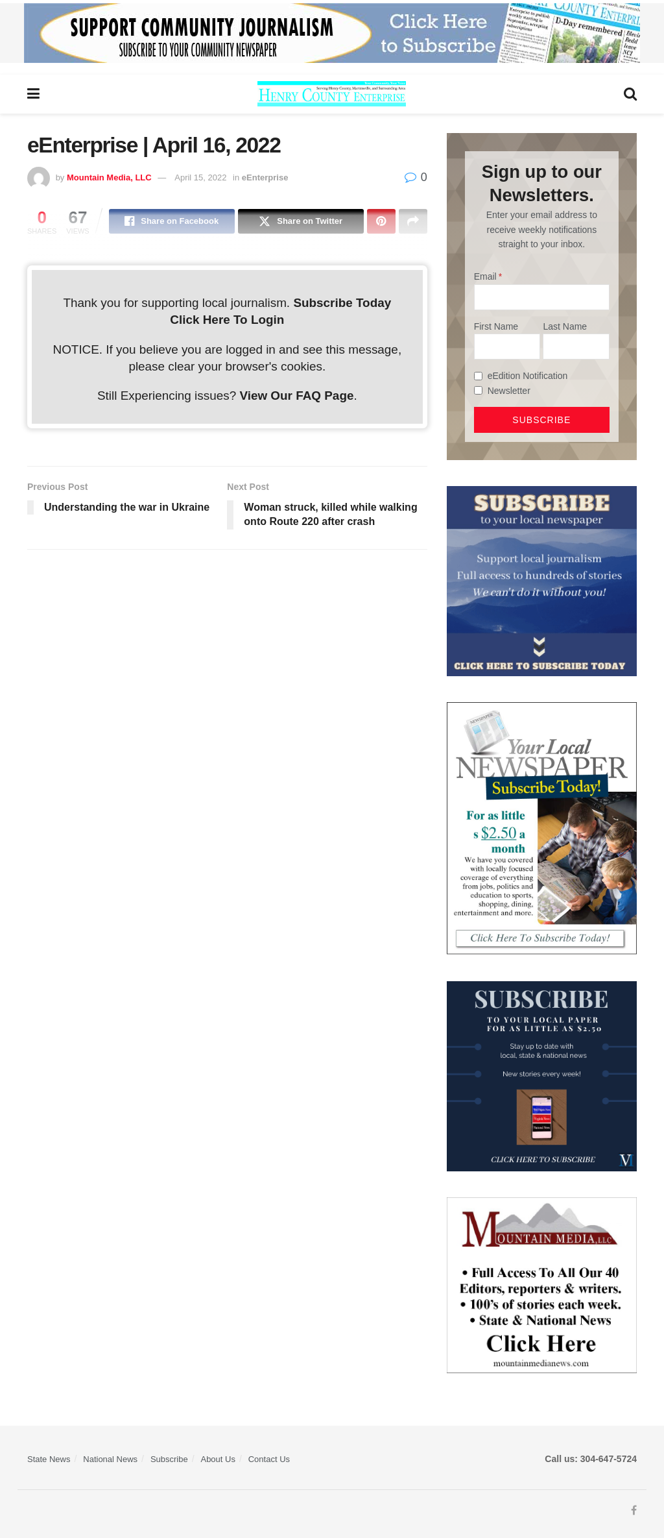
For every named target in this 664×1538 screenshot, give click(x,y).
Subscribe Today (342, 303)
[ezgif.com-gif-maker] (542, 580)
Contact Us (269, 1459)
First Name (496, 326)
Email (485, 276)
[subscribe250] (542, 828)
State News (48, 1459)
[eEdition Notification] (478, 376)
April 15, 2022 (200, 177)
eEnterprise (265, 177)
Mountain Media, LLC (109, 177)
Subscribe (169, 1459)
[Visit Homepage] (331, 94)
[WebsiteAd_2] (542, 1075)
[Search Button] (630, 94)
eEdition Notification (528, 376)
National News (110, 1459)
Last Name (565, 326)
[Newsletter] (478, 390)
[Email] (542, 297)
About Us (217, 1459)
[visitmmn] (542, 1284)
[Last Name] (576, 347)
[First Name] (507, 347)
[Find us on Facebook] (634, 1511)
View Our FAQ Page (296, 395)
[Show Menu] (33, 94)
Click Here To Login (227, 319)
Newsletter (509, 390)
